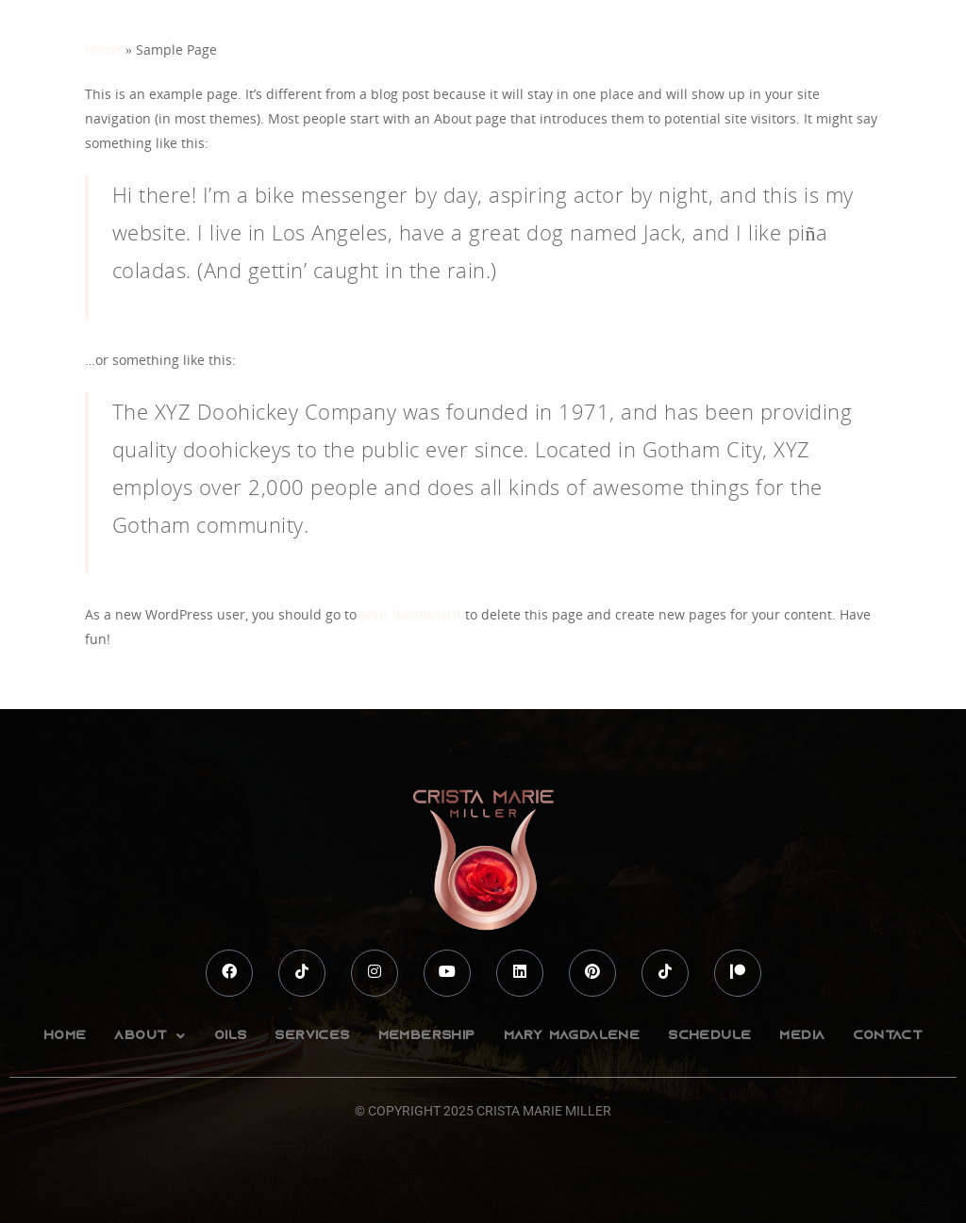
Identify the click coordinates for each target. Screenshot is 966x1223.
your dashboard (410, 614)
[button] (149, 1036)
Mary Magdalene (572, 1036)
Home (103, 49)
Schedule (709, 1036)
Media (801, 1036)
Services (312, 1036)
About (149, 1036)
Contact (888, 1036)
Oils (230, 1036)
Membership (426, 1036)
